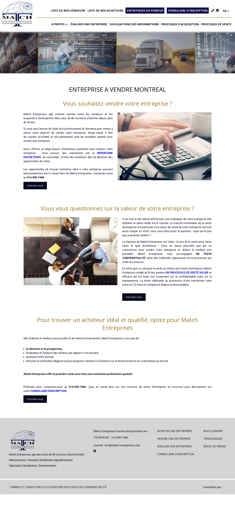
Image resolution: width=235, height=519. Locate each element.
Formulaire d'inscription (187, 10)
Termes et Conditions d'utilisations (36, 511)
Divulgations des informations (134, 24)
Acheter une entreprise (174, 455)
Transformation (47, 490)
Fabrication (15, 490)
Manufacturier (17, 484)
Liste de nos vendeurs (68, 10)
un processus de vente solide (186, 280)
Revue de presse (214, 471)
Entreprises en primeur (145, 10)
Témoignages (213, 463)
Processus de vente (216, 24)
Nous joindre (213, 455)
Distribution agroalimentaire (56, 484)
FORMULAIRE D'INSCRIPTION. (48, 407)
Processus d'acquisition (180, 24)
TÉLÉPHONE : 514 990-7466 (111, 462)
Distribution (30, 490)
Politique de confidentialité (85, 511)
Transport (32, 484)
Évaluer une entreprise (88, 24)
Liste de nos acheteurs (105, 10)
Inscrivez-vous (35, 193)
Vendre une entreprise (173, 463)
